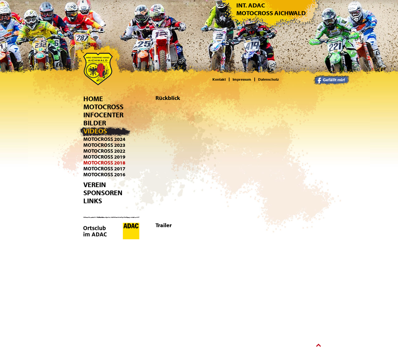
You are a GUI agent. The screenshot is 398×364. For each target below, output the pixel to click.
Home (93, 99)
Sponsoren (103, 193)
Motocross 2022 (104, 151)
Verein (94, 185)
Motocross (103, 107)
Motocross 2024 (104, 139)
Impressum (242, 79)
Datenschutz (268, 79)
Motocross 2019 (104, 157)
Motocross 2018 (104, 163)
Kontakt (219, 79)
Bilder (94, 123)
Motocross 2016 (104, 175)
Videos (95, 131)
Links (92, 201)
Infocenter (103, 115)
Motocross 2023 (104, 145)
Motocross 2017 (104, 169)
